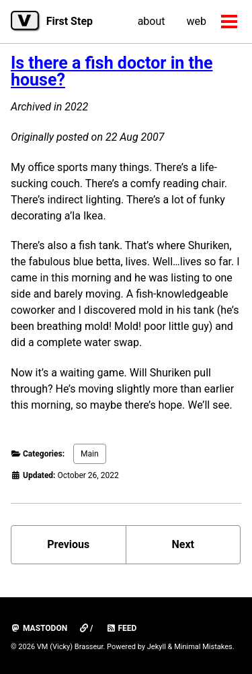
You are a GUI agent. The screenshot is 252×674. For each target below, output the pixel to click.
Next (183, 544)
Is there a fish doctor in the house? (112, 71)
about (151, 21)
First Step (69, 21)
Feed (121, 628)
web (197, 21)
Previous (68, 544)
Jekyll (156, 646)
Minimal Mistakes (203, 646)
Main (90, 454)
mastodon (39, 628)
